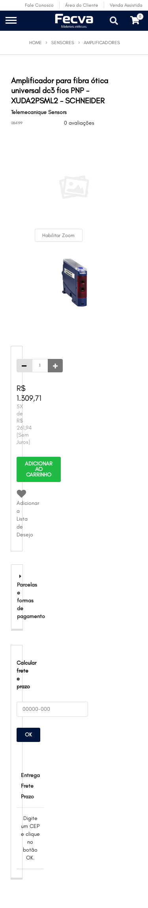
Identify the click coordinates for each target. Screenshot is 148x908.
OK (28, 734)
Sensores (62, 42)
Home (35, 42)
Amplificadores (102, 42)
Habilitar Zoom (58, 235)
